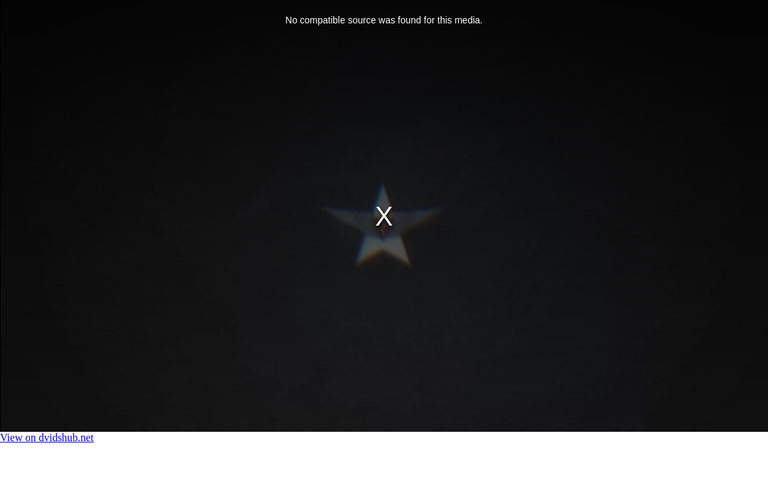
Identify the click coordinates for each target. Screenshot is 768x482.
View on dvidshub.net (47, 437)
